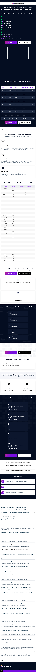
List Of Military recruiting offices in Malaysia (10, 351)
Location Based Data (22, 648)
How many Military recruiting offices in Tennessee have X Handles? (13, 545)
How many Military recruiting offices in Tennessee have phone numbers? (14, 512)
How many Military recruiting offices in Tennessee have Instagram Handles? (15, 540)
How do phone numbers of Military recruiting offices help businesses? (14, 613)
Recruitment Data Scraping (5, 659)
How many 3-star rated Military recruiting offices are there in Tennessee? (14, 576)
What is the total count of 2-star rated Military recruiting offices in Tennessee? (15, 582)
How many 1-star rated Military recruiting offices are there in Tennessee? (14, 587)
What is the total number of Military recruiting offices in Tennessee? (13, 475)
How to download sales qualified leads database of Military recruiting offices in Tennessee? (15, 488)
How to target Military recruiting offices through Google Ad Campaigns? (14, 599)
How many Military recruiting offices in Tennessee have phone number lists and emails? (17, 523)
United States (25, 7)
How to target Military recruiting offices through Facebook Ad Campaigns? (14, 592)
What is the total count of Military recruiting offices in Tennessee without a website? (16, 561)
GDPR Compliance (22, 645)
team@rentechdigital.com (24, 656)
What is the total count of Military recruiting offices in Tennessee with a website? (16, 555)
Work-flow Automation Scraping (6, 665)
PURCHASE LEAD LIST (11, 42)
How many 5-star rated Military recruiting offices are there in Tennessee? (14, 566)
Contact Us (19, 670)
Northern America (19, 7)
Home (20, 636)
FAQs (19, 637)
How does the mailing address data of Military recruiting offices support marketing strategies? (16, 620)
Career (20, 639)
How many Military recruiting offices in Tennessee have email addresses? (14, 517)
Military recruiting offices (5, 7)
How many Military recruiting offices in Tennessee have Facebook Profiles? (15, 534)
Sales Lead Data (3, 656)
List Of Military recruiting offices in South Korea (11, 353)
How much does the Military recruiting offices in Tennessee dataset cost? (14, 507)
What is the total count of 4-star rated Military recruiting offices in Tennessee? (15, 571)
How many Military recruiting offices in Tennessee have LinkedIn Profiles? (14, 529)
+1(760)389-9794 (23, 654)
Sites (19, 642)
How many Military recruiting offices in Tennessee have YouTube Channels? (15, 550)
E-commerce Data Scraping (5, 657)
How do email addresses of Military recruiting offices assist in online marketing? (16, 605)
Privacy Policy (21, 647)
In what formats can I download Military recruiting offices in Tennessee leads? (15, 500)
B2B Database (21, 650)
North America (12, 7)
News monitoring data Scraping (6, 660)
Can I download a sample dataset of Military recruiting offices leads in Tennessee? (16, 494)
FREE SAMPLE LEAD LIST (24, 42)
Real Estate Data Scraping (5, 654)
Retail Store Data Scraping (5, 662)
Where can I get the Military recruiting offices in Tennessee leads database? (15, 480)
